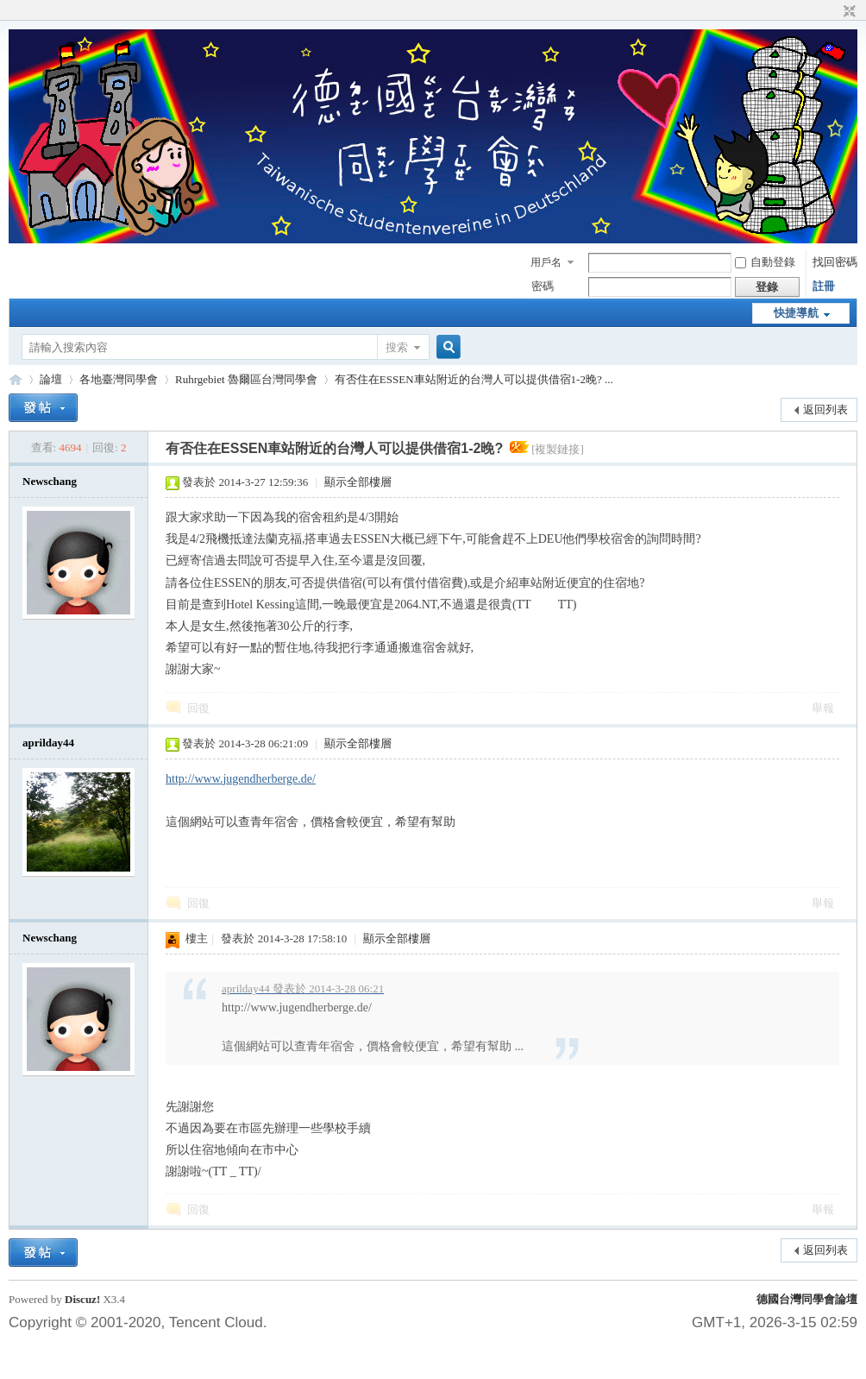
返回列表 (825, 409)
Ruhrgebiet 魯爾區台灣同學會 (246, 379)
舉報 (823, 708)
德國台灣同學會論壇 (806, 1299)
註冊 (824, 286)
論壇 (51, 379)
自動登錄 (765, 261)
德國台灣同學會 (15, 379)
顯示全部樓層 (358, 481)
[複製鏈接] (557, 449)
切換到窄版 (847, 12)
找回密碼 (835, 261)
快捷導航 (796, 312)
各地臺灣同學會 (118, 379)
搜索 (397, 347)
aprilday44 (48, 742)
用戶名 (546, 262)
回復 (198, 708)
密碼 (542, 286)
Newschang (49, 481)
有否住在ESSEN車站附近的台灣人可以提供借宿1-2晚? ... (474, 379)
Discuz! (82, 1299)
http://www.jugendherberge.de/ (241, 778)
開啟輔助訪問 (833, 12)
